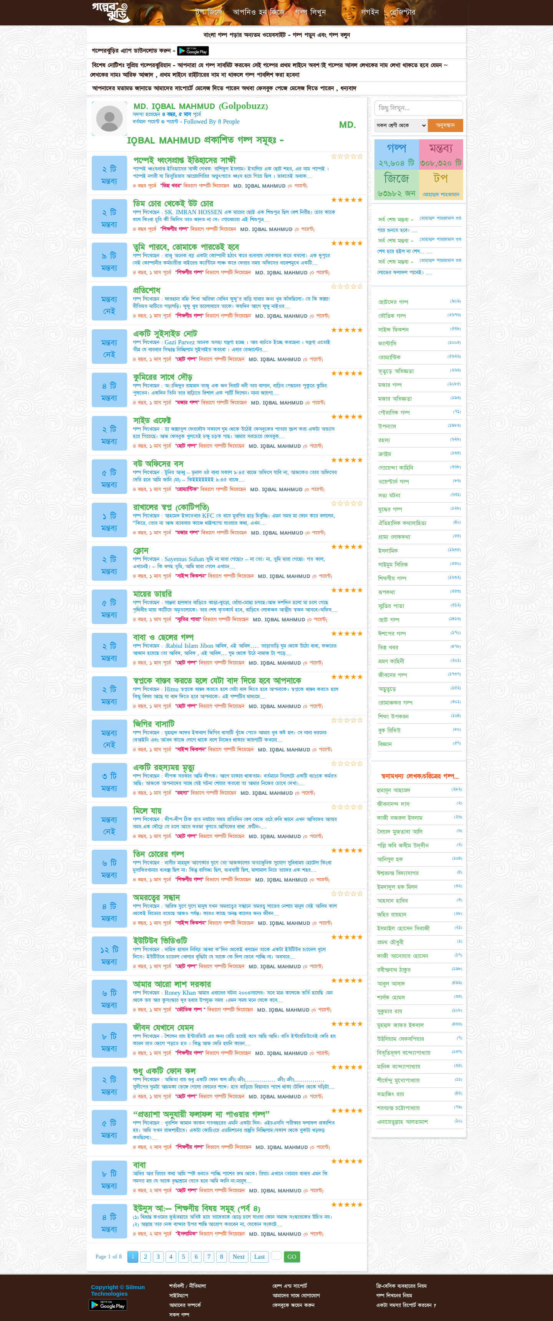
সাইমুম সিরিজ (393, 565)
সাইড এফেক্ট (152, 420)
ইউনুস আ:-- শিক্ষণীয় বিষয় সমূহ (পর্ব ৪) (196, 1208)
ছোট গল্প (388, 620)
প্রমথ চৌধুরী (390, 942)
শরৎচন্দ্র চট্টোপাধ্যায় (398, 1108)
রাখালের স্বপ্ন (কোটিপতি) (171, 507)
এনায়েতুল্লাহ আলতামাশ (402, 1122)
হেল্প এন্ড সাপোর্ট (290, 1286)
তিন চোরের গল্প (158, 854)
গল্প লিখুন (310, 12)
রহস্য (384, 440)
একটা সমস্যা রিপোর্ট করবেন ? (406, 1305)
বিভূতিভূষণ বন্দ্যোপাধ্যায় (403, 1053)
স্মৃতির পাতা (391, 606)
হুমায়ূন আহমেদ (394, 790)
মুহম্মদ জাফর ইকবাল (400, 1025)
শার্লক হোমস (391, 998)
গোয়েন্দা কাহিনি (395, 468)
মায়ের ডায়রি (152, 594)
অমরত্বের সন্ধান (156, 897)
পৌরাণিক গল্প (394, 413)
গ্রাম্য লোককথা (394, 537)
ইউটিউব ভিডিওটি (160, 941)
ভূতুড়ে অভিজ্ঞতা (396, 371)
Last (259, 1256)
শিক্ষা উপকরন (393, 717)
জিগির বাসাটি (153, 724)
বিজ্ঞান (385, 744)
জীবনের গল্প (392, 675)
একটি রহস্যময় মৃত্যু (163, 767)
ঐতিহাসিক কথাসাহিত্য (402, 523)
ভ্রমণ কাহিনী (391, 661)
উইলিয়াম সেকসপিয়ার (400, 1039)
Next (239, 1256)
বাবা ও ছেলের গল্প (163, 637)
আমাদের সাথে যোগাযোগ (296, 1295)
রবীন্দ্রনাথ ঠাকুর (394, 970)
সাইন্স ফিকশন (393, 330)
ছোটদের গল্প (393, 302)
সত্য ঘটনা (389, 496)
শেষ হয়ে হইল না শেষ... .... (404, 251)
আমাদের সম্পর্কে (185, 1305)
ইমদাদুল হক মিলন (397, 887)
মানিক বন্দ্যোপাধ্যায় (398, 1067)
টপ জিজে (208, 12)
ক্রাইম (384, 454)
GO (292, 1256)
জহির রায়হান (391, 915)
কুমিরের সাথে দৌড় (162, 377)
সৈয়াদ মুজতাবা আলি (399, 832)
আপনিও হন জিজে (259, 12)
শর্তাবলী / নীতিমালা (187, 1286)
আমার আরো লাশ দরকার (172, 984)
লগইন (370, 12)
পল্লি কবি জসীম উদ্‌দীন (403, 846)
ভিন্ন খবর (388, 648)
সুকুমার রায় (389, 1011)
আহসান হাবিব (392, 901)
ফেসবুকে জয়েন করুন (294, 1305)
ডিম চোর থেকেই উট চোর (173, 204)
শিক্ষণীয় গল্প (392, 579)
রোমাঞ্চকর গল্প (395, 703)
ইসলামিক (388, 551)
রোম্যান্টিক (389, 357)
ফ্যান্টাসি (387, 344)
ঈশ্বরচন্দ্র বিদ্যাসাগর (398, 873)
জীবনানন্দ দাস (393, 804)
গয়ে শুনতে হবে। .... (397, 230)
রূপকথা (386, 592)
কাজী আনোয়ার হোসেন (402, 956)
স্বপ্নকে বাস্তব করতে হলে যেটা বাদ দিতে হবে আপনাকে (217, 681)
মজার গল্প (390, 385)
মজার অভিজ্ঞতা (395, 399)
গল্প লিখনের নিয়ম (394, 1295)
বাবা (139, 1165)
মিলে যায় (147, 811)
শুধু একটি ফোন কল (164, 1071)
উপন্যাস (387, 427)
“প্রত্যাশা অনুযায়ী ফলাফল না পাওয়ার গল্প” (201, 1114)
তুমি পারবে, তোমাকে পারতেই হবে (186, 247)
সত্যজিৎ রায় (390, 1094)
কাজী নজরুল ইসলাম (399, 818)
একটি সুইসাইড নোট (165, 334)
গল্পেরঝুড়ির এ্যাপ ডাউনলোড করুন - (134, 51)
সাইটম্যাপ (178, 1295)
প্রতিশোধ (146, 290)
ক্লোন (140, 550)
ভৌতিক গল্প (392, 316)
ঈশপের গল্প (392, 634)
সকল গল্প (179, 1314)
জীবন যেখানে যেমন (163, 1028)
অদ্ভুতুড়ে (387, 689)
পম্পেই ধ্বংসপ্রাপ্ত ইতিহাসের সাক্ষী (184, 160)
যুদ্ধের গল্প (390, 509)
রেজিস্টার (403, 12)
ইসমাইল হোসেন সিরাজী (403, 929)
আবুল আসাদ (391, 984)
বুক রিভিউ (389, 731)
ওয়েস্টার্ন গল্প (393, 482)
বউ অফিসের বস (158, 464)
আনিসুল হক (390, 859)
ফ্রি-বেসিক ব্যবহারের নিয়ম (401, 1286)
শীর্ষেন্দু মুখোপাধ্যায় (398, 1081)
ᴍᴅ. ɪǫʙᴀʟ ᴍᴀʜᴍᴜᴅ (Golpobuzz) (200, 106)
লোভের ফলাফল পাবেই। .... (404, 272)
